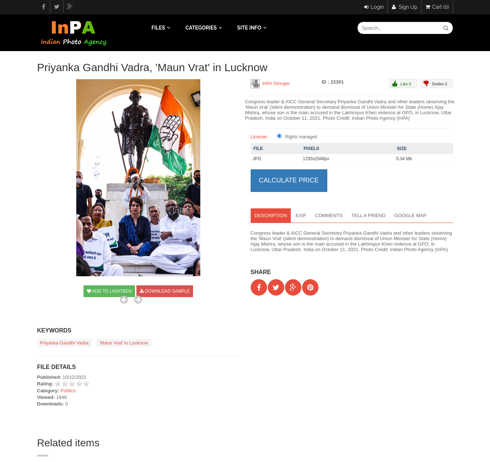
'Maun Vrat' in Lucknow (124, 343)
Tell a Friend (368, 215)
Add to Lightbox (109, 291)
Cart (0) (437, 7)
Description (271, 215)
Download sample (165, 291)
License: (259, 136)
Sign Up (404, 7)
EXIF (301, 215)
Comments (329, 215)
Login (374, 7)
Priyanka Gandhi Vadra (64, 343)
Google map (410, 215)
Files (158, 28)
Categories (201, 28)
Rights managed (301, 136)
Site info (249, 28)
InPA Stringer (276, 83)
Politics (68, 390)
